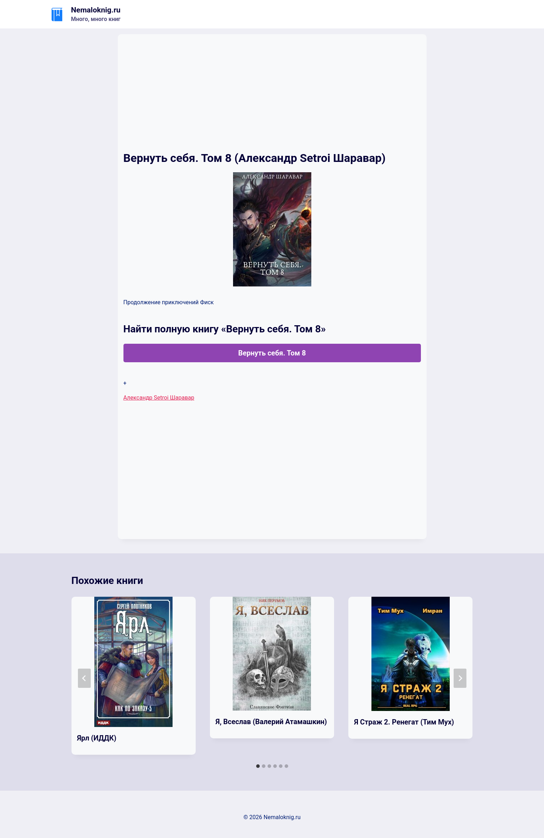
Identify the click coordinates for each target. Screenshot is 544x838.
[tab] (258, 766)
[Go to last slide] (84, 678)
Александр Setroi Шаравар (159, 397)
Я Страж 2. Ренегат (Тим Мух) (404, 722)
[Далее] (460, 678)
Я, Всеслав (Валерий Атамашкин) (271, 721)
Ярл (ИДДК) (96, 738)
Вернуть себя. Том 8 (272, 353)
